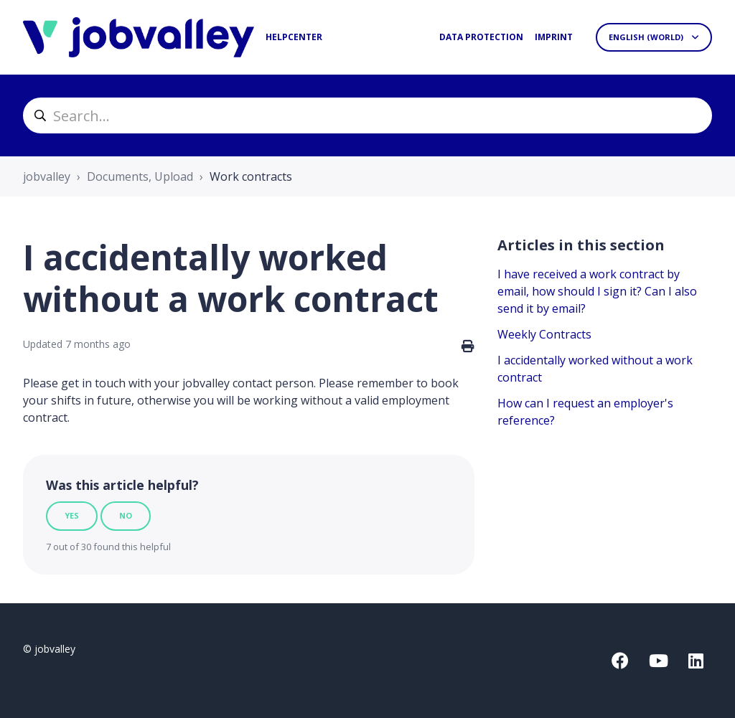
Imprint (554, 37)
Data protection (481, 37)
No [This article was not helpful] (125, 515)
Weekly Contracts (544, 334)
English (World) (647, 37)
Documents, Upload (140, 176)
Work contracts (251, 176)
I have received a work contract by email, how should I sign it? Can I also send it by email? (597, 291)
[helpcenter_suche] (367, 115)
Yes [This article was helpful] (72, 515)
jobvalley (46, 176)
